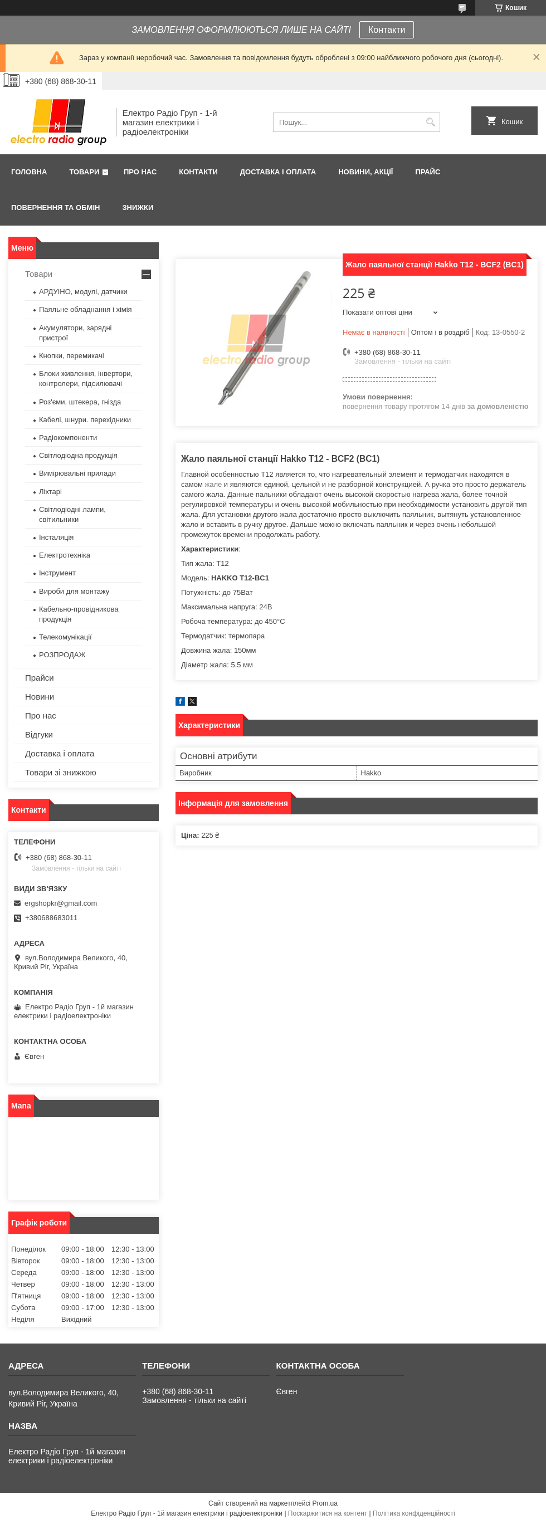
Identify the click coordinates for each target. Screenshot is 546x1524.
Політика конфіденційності (414, 1513)
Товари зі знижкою (60, 772)
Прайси (39, 677)
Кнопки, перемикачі (71, 355)
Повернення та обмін (55, 207)
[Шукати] (430, 122)
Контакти (387, 30)
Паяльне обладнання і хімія (85, 309)
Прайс (427, 172)
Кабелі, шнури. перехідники (85, 420)
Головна (29, 172)
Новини (39, 696)
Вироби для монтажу (74, 591)
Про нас (140, 172)
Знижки (137, 207)
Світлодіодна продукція (78, 455)
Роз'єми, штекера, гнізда (80, 402)
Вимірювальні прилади (77, 473)
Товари (84, 172)
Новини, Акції (365, 172)
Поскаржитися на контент (327, 1513)
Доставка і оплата (278, 172)
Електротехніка (64, 555)
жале (213, 484)
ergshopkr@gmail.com (61, 903)
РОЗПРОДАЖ (62, 655)
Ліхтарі (50, 491)
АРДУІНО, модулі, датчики (83, 291)
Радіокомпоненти (68, 437)
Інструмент (57, 573)
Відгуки (39, 734)
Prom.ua (325, 1503)
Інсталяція (56, 537)
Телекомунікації (65, 637)
